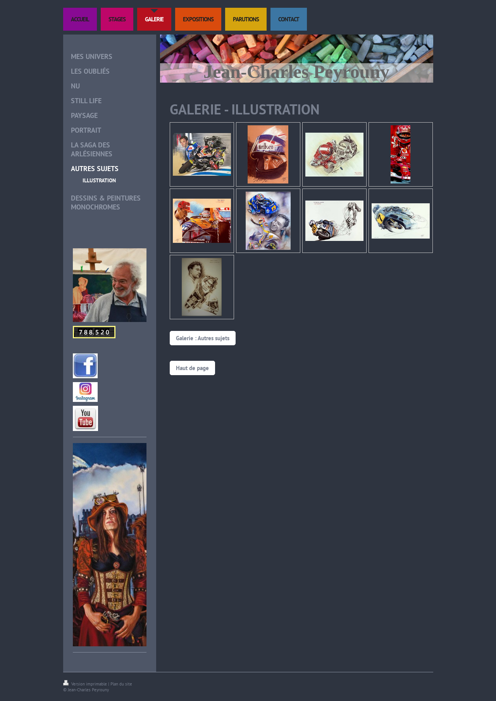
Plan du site (121, 684)
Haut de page (192, 368)
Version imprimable (85, 684)
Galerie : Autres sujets (202, 338)
